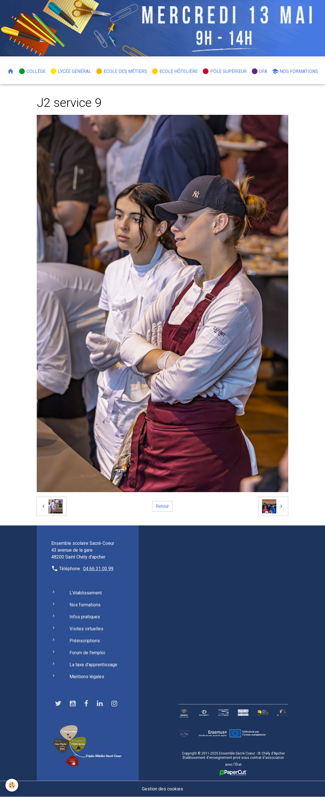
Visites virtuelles (86, 628)
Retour (162, 506)
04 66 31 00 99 (98, 568)
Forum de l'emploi (87, 652)
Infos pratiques (85, 616)
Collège (32, 71)
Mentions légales (87, 676)
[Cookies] (12, 785)
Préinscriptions (85, 640)
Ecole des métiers (121, 71)
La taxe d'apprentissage (93, 664)
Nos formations (295, 71)
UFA (259, 71)
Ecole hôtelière (175, 71)
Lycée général (70, 71)
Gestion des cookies (162, 789)
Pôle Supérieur (224, 71)
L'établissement (86, 593)
